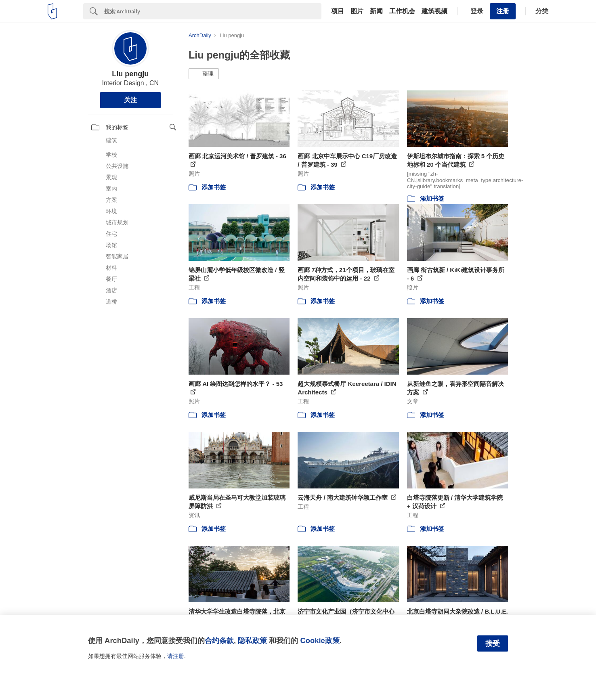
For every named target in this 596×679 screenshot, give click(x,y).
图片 (356, 11)
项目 (337, 11)
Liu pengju (130, 74)
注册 (502, 11)
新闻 (376, 11)
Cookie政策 (319, 640)
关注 (130, 99)
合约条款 (219, 640)
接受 (492, 643)
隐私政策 (252, 640)
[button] (204, 74)
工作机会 (402, 11)
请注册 (175, 656)
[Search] (212, 11)
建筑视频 (434, 11)
